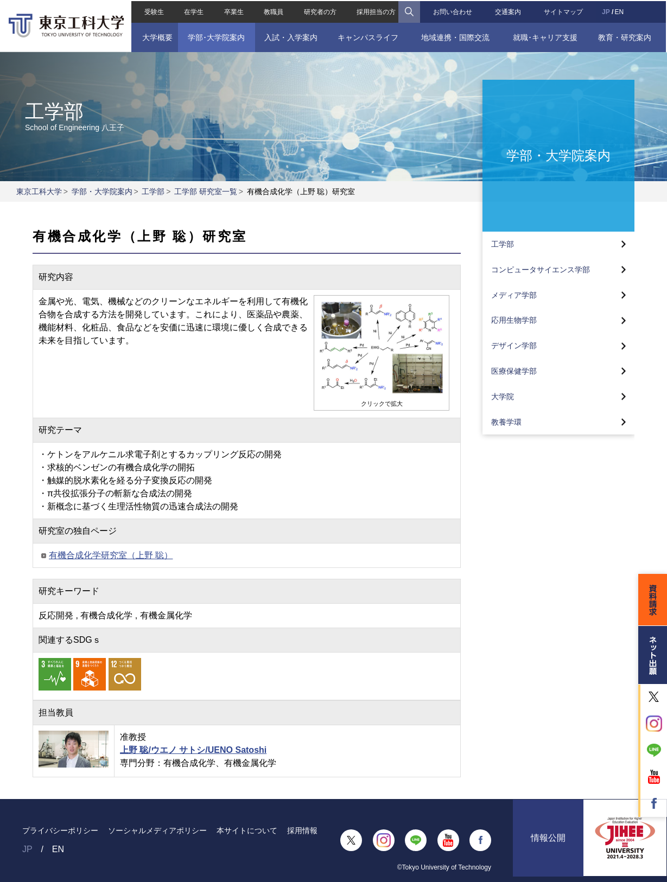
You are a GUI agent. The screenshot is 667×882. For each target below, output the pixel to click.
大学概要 (156, 36)
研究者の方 (319, 11)
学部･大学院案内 (215, 36)
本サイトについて (247, 830)
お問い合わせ (453, 11)
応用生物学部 (514, 320)
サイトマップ (564, 11)
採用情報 (302, 830)
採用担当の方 (376, 11)
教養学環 (506, 422)
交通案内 (509, 11)
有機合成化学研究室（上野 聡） (111, 555)
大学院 (502, 396)
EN (620, 11)
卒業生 (233, 11)
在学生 (193, 11)
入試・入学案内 (290, 36)
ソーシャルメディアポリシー (157, 830)
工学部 (153, 191)
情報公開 (548, 840)
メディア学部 (514, 295)
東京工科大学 (39, 191)
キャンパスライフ (368, 36)
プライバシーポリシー (60, 830)
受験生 (153, 11)
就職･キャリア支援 (545, 36)
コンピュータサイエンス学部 (540, 269)
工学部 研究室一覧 (205, 191)
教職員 (273, 11)
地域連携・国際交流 (455, 36)
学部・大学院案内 (102, 191)
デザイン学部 (514, 345)
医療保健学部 (514, 371)
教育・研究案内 (625, 36)
